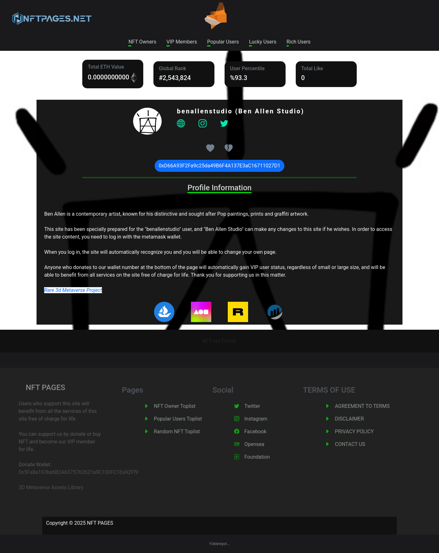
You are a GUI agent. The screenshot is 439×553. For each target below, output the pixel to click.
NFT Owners (142, 42)
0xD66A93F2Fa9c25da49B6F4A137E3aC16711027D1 (219, 166)
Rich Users (299, 42)
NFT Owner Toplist (182, 406)
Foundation (265, 457)
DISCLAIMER (357, 419)
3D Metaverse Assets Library (43, 487)
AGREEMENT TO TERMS (370, 406)
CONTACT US (358, 444)
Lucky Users (262, 42)
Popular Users (223, 42)
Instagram (263, 419)
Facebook (263, 431)
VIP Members (181, 42)
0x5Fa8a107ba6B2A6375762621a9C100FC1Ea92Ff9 (71, 472)
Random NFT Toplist (185, 431)
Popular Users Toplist (186, 419)
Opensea (262, 444)
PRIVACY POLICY (362, 431)
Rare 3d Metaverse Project (73, 290)
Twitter (260, 406)
